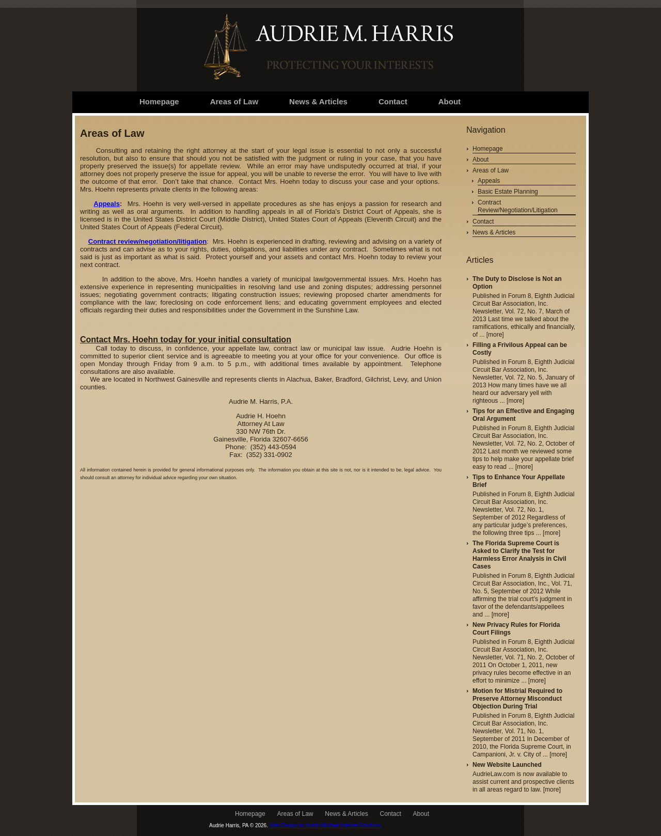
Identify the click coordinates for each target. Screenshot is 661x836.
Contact (483, 221)
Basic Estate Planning (508, 191)
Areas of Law (491, 170)
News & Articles (494, 232)
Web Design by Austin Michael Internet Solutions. (326, 825)
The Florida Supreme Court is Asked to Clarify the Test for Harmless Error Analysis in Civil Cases (519, 555)
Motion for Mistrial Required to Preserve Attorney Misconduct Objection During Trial (517, 698)
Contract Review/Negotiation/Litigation (518, 206)
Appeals (106, 204)
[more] (495, 334)
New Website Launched (507, 764)
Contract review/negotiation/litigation (147, 241)
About (481, 159)
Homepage (488, 148)
